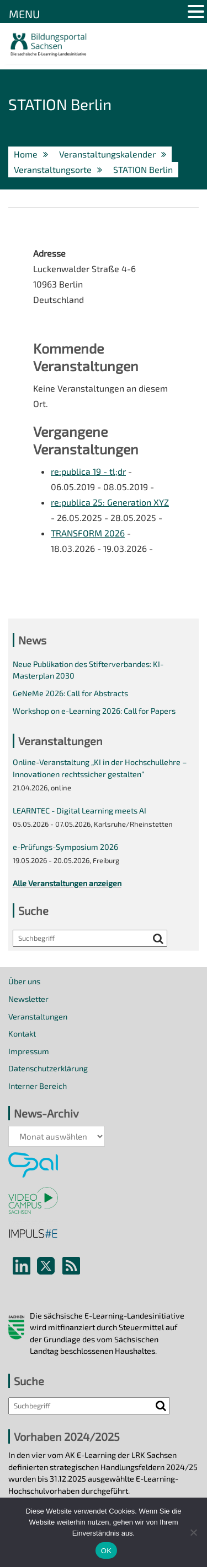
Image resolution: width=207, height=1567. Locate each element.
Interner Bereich (37, 1086)
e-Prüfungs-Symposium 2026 (65, 847)
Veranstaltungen (37, 1016)
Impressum (28, 1051)
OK (106, 1551)
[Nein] (193, 1532)
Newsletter (28, 999)
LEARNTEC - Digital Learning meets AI (79, 810)
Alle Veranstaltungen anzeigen (67, 883)
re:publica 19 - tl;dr (88, 471)
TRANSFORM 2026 (88, 533)
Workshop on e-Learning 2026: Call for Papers (94, 710)
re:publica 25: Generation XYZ (110, 502)
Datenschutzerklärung (48, 1068)
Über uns (24, 981)
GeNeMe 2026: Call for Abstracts (70, 693)
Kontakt (22, 1033)
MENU (24, 13)
